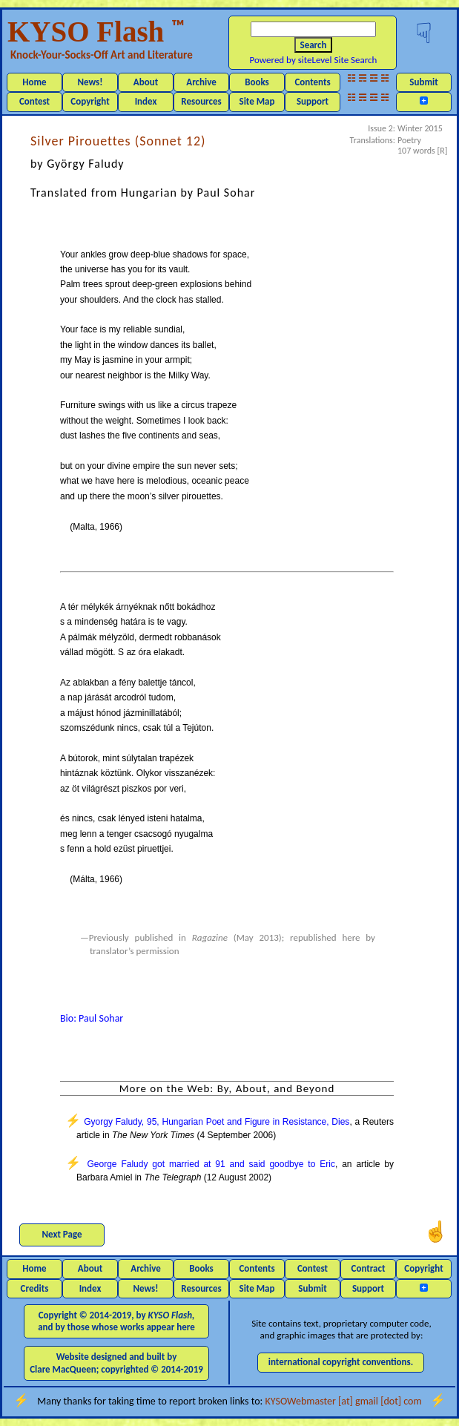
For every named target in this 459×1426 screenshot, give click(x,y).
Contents (312, 82)
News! (89, 82)
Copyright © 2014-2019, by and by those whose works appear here (116, 1321)
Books (257, 82)
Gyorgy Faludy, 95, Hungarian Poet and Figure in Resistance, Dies (216, 1122)
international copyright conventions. (341, 1361)
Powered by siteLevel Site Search (313, 59)
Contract (368, 1268)
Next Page (62, 1234)
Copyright (89, 101)
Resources (201, 101)
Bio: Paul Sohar (91, 1018)
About (145, 82)
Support (312, 101)
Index (146, 101)
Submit (423, 82)
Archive (201, 82)
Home (34, 82)
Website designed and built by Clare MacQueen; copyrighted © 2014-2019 (116, 1362)
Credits (35, 1288)
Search (313, 44)
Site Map (257, 101)
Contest (34, 101)
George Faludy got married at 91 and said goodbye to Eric (210, 1164)
